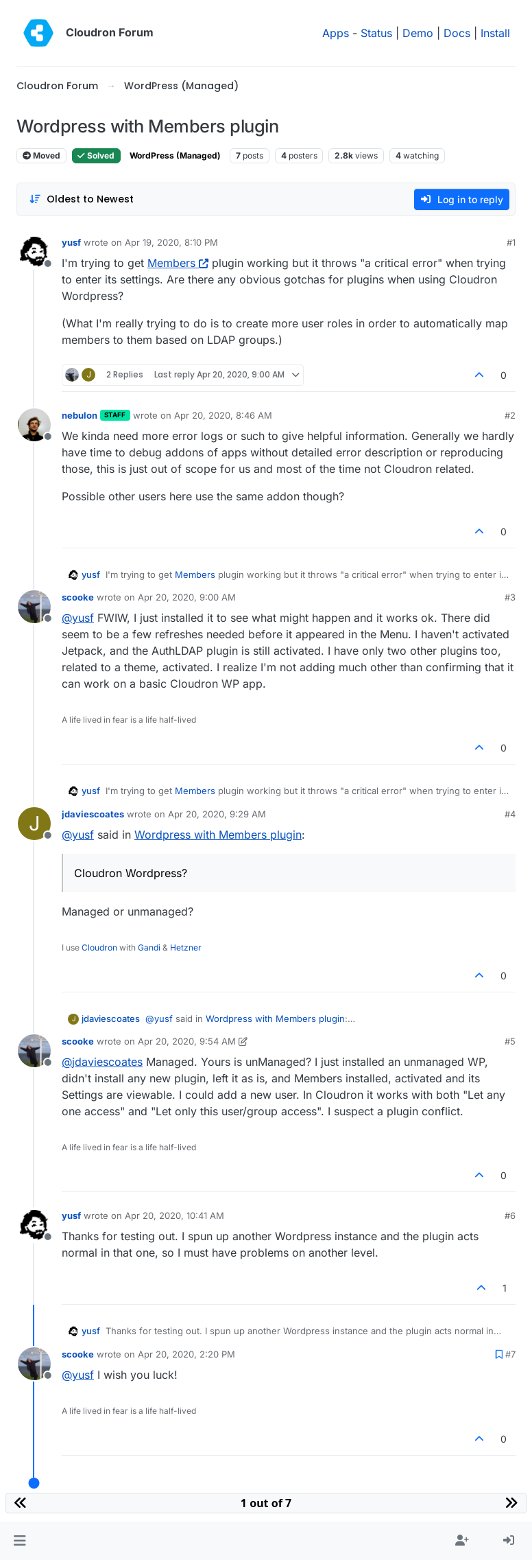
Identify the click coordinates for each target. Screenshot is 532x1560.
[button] (19, 1541)
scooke (78, 597)
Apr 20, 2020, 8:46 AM (223, 415)
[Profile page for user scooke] (34, 606)
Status (376, 33)
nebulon (79, 415)
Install (495, 33)
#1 (511, 242)
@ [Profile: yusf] (78, 618)
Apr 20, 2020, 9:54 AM (187, 1041)
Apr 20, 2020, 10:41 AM (174, 1215)
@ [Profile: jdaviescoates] (102, 1062)
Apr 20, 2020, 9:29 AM (217, 813)
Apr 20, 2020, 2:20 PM (186, 1354)
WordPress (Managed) (175, 155)
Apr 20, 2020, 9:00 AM (187, 597)
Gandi (149, 947)
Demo (417, 33)
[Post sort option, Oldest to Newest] (81, 199)
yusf (71, 242)
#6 (510, 1215)
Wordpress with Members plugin (218, 834)
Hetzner (186, 947)
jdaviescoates (93, 813)
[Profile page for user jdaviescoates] (34, 823)
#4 (510, 813)
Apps (335, 33)
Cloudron (99, 947)
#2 (510, 415)
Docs (457, 33)
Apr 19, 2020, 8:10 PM (171, 242)
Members (177, 263)
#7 (510, 1354)
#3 (510, 597)
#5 (510, 1041)
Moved (41, 155)
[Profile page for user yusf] (34, 251)
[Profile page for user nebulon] (34, 424)
